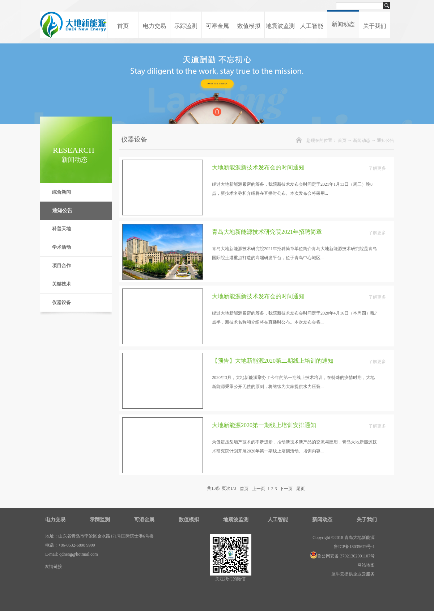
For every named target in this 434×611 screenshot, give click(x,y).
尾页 (300, 488)
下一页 (286, 488)
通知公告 (385, 140)
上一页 (258, 488)
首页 (123, 26)
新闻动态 (361, 140)
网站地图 (365, 565)
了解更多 (377, 168)
